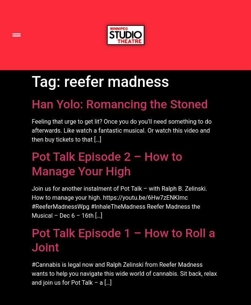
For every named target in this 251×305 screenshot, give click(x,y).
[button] (16, 35)
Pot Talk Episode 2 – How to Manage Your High (107, 164)
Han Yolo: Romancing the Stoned (120, 104)
